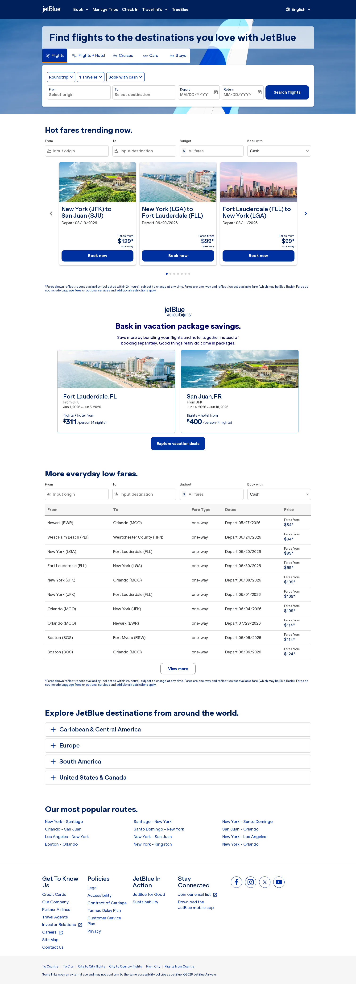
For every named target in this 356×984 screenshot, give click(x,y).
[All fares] (213, 151)
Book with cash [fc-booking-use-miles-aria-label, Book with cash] (123, 77)
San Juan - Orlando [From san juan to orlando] (240, 829)
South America (75, 761)
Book (82, 9)
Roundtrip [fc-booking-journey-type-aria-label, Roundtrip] (58, 77)
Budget (185, 141)
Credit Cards (54, 894)
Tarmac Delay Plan (104, 910)
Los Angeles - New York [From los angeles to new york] (67, 836)
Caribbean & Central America (95, 729)
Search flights (287, 92)
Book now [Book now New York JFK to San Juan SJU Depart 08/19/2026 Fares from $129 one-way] (97, 255)
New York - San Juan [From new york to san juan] (153, 836)
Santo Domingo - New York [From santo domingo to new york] (159, 829)
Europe (64, 745)
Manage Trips (105, 9)
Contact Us (53, 947)
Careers (52, 932)
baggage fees (71, 290)
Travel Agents (55, 917)
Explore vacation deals (178, 443)
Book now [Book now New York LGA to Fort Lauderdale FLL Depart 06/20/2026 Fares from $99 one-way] (178, 255)
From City (153, 966)
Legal (92, 887)
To (116, 89)
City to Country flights (125, 966)
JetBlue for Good (149, 894)
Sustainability (145, 902)
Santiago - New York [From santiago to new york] (153, 821)
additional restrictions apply (136, 290)
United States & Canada (88, 778)
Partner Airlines (56, 909)
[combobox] (78, 94)
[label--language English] (298, 9)
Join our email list (197, 894)
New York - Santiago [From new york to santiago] (64, 821)
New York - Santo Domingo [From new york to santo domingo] (247, 821)
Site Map (50, 939)
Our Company (55, 902)
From (52, 89)
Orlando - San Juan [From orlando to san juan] (63, 829)
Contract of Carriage (107, 903)
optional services (98, 290)
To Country (50, 966)
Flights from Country (180, 966)
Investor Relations (62, 924)
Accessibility (99, 895)
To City (68, 966)
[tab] (54, 56)
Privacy (94, 931)
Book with (255, 141)
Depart (185, 89)
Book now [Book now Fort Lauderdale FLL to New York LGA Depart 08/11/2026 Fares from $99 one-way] (258, 255)
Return (229, 89)
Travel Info (156, 9)
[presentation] (298, 9)
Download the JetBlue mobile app (196, 905)
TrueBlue (180, 9)
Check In (130, 9)
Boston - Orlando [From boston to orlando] (61, 844)
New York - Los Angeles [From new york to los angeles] (244, 836)
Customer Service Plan (104, 921)
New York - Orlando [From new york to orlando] (240, 844)
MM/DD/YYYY (194, 94)
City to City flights (91, 966)
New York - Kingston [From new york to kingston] (153, 844)
